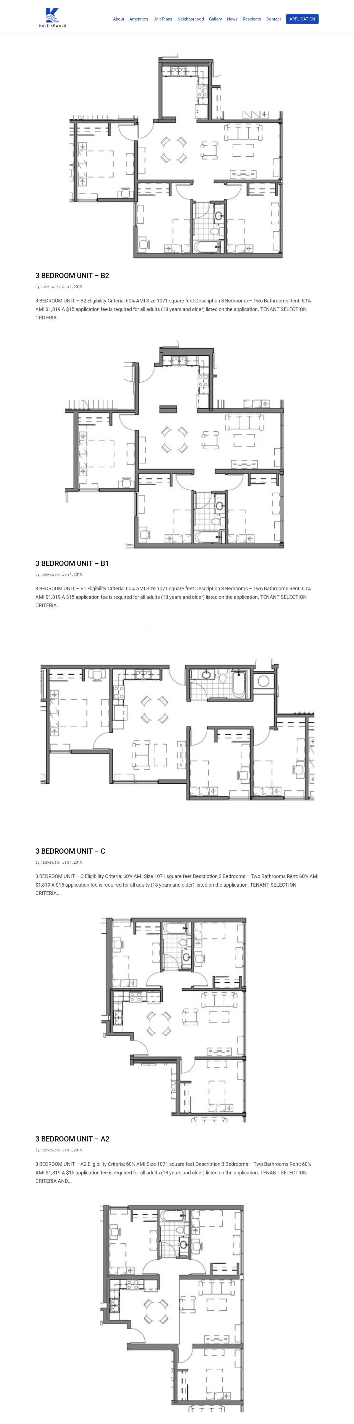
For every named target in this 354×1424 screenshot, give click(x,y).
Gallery (215, 19)
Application (302, 19)
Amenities (138, 19)
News (232, 19)
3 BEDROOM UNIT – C (70, 851)
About (118, 19)
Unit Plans (162, 19)
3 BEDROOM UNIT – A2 (72, 1139)
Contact (273, 19)
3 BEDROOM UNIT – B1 (72, 563)
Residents (252, 19)
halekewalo (50, 286)
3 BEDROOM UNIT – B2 (72, 275)
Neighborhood (191, 19)
